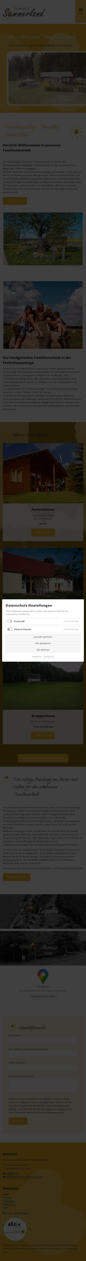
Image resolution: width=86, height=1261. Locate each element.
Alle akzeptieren (43, 643)
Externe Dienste (22, 629)
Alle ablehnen (43, 649)
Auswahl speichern (43, 636)
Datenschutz (48, 656)
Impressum (37, 656)
